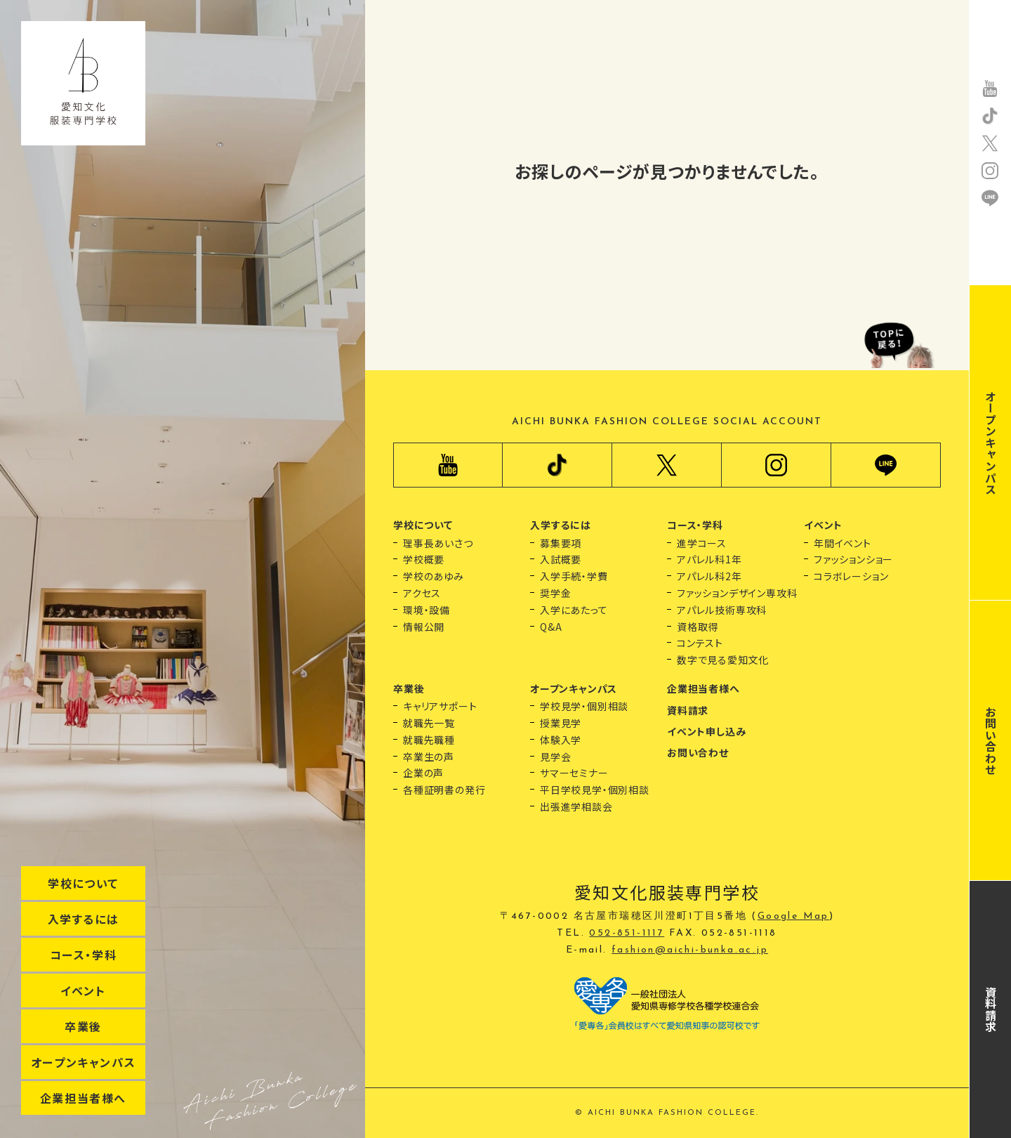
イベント (82, 990)
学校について (83, 883)
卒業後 (83, 1026)
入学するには (83, 918)
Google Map (793, 916)
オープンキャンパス (83, 1062)
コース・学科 (83, 954)
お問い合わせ (990, 741)
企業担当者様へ (83, 1098)
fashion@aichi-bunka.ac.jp (690, 950)
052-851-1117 (626, 933)
